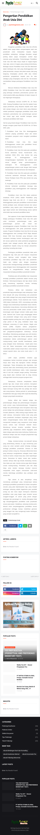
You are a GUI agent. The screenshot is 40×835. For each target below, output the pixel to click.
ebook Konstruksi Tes (29, 754)
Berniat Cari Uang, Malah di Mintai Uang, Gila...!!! (26, 687)
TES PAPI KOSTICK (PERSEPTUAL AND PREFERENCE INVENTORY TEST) (27, 785)
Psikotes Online (20, 730)
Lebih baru (5, 576)
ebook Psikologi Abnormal (11, 758)
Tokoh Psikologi (20, 741)
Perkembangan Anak (17, 12)
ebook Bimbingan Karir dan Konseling (15, 750)
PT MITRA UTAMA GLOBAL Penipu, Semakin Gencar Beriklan (26, 677)
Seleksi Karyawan (20, 733)
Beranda (6, 12)
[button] (3, 3)
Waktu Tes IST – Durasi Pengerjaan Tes (24, 666)
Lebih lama (34, 576)
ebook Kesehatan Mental (11, 754)
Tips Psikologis (20, 737)
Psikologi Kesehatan (20, 726)
